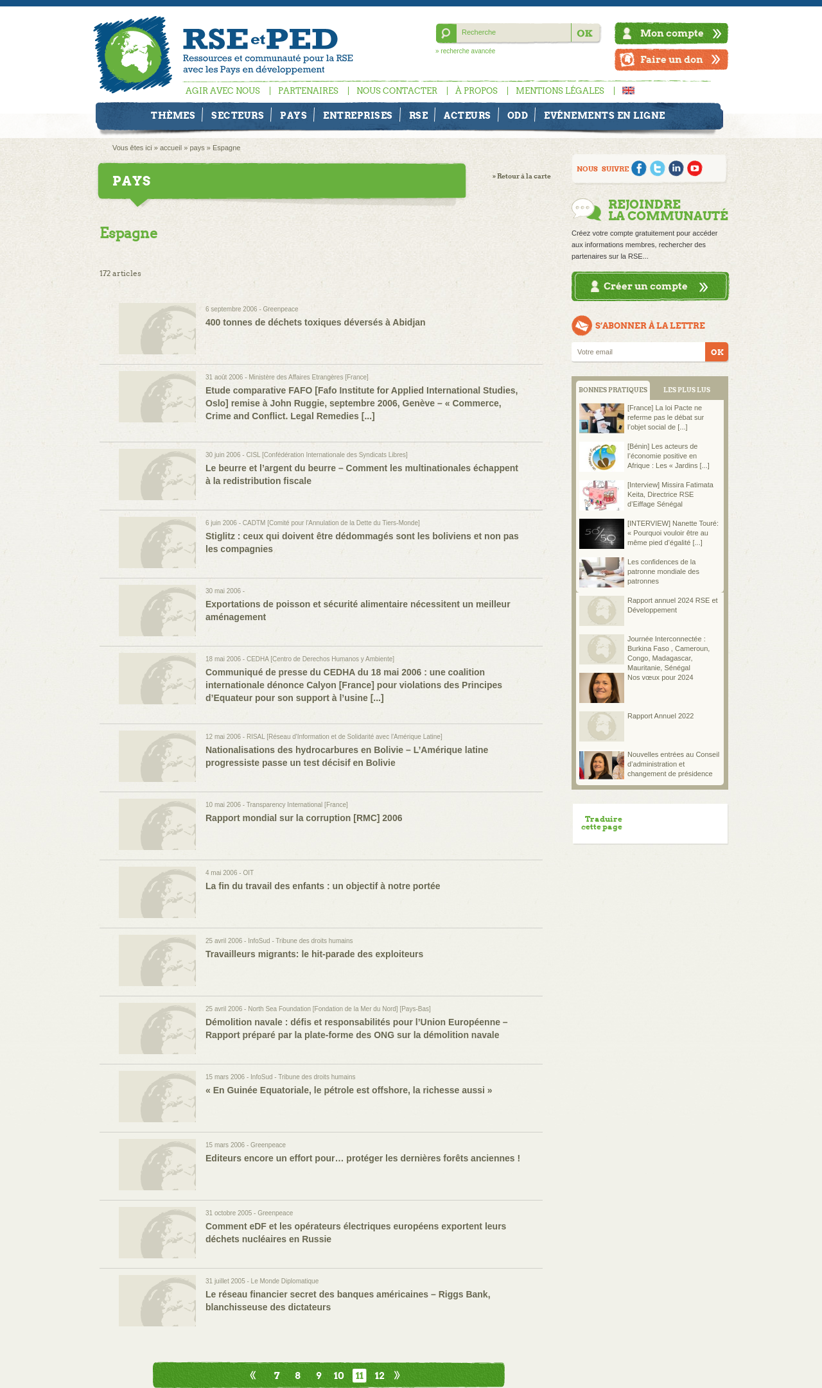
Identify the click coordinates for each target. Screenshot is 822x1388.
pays (196, 148)
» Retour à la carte (522, 176)
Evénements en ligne (604, 115)
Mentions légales (560, 91)
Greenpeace (281, 309)
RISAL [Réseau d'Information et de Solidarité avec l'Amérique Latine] (344, 736)
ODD (518, 115)
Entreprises (358, 115)
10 (339, 1375)
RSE (418, 115)
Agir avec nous (223, 91)
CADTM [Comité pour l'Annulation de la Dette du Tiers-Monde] (331, 522)
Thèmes (173, 115)
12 (380, 1375)
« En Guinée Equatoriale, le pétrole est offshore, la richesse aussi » (349, 1090)
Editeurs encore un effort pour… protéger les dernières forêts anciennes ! (363, 1158)
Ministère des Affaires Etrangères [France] (309, 377)
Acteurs (467, 115)
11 (359, 1375)
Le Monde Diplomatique (285, 1281)
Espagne (226, 148)
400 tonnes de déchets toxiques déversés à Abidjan (316, 322)
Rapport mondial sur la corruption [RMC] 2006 (304, 818)
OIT (248, 872)
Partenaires (308, 91)
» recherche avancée (465, 51)
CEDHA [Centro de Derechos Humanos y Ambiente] (320, 659)
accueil (171, 148)
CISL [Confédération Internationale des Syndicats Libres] (326, 454)
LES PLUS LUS (686, 390)
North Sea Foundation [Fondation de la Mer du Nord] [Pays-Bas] (339, 1008)
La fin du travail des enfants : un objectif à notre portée (323, 886)
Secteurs (237, 115)
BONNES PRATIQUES (613, 390)
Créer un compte (646, 286)
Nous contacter (396, 91)
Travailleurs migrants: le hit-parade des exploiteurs (314, 954)
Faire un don (671, 59)
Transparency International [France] (297, 804)
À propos (476, 91)
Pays (293, 115)
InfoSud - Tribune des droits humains (300, 940)
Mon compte (672, 33)
